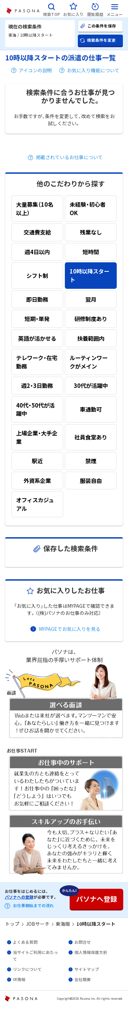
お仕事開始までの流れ (33, 905)
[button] (51, 8)
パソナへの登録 (19, 897)
